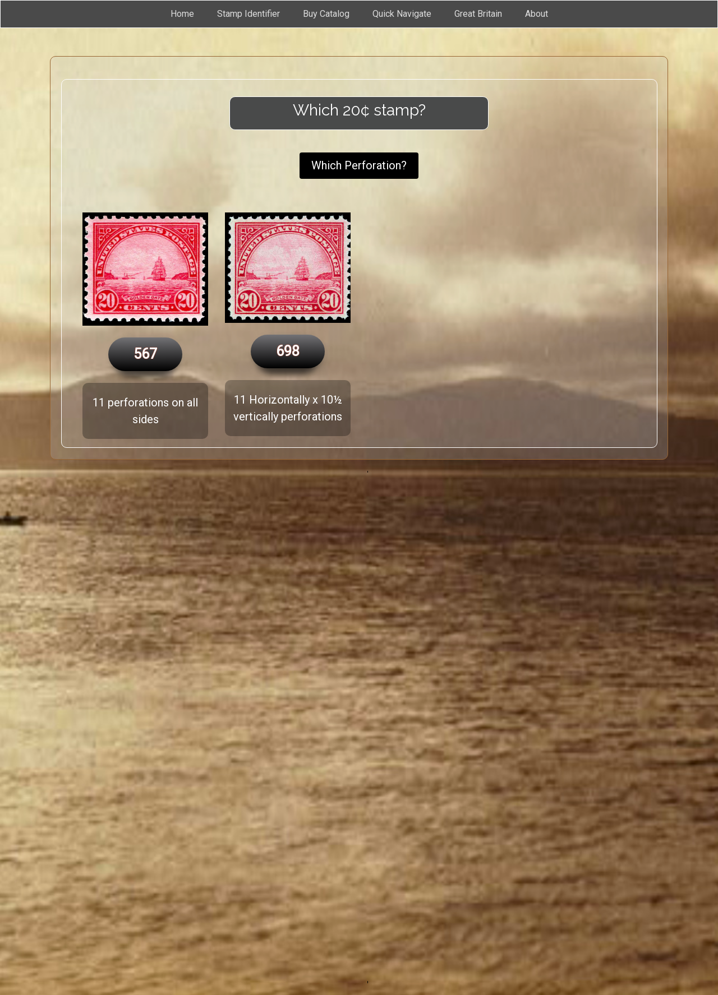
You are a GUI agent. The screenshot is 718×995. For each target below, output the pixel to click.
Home (182, 13)
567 (145, 354)
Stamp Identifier (248, 13)
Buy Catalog (326, 13)
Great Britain (478, 13)
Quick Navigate (401, 13)
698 (288, 351)
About (536, 13)
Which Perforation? (359, 165)
